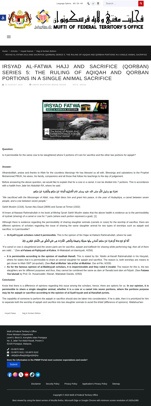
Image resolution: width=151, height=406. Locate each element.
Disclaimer (36, 384)
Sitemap (116, 384)
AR (81, 4)
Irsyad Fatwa (10, 313)
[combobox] (120, 3)
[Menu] (9, 37)
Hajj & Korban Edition (31, 313)
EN (78, 4)
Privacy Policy (70, 384)
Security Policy (52, 384)
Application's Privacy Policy (94, 384)
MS (74, 4)
